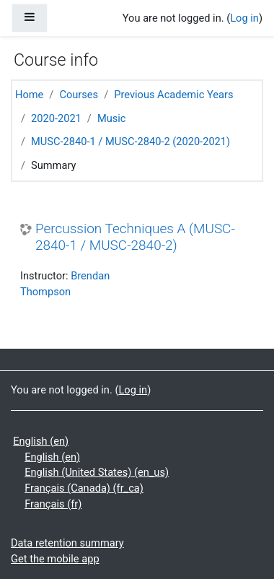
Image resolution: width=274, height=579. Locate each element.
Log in (244, 18)
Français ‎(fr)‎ (53, 503)
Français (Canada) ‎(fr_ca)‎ (84, 488)
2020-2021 (56, 118)
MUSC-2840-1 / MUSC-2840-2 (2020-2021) (130, 141)
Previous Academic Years (173, 94)
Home (29, 94)
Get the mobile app (55, 558)
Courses (78, 94)
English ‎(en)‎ (40, 441)
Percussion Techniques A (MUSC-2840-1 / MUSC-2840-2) (135, 237)
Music (111, 118)
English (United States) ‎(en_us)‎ (97, 472)
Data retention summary (67, 542)
